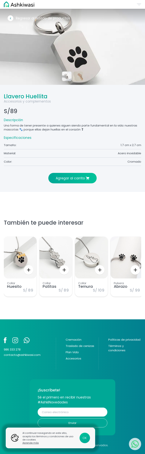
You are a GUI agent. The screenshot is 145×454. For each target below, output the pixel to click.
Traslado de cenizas (80, 346)
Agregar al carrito (70, 178)
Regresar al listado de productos (43, 18)
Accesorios (73, 358)
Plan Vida (72, 352)
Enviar (72, 423)
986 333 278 (12, 349)
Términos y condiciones (116, 348)
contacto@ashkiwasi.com (22, 355)
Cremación (73, 340)
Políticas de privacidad (124, 340)
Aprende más (30, 442)
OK (85, 438)
